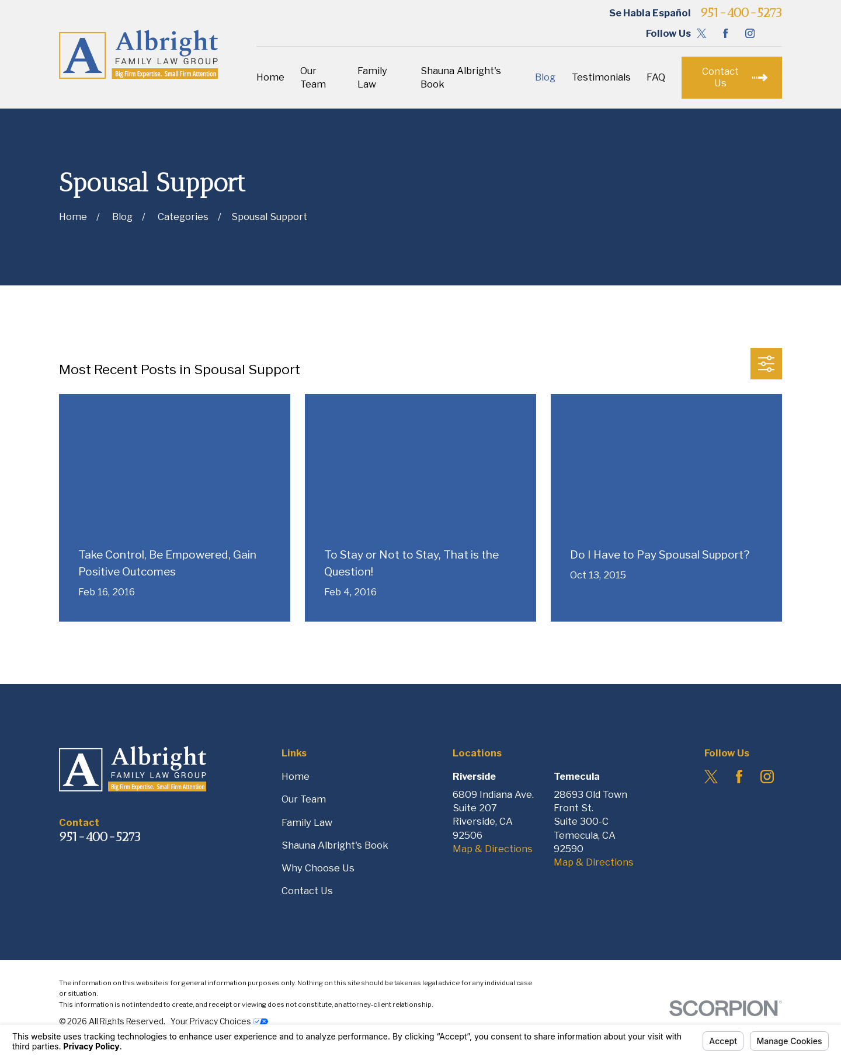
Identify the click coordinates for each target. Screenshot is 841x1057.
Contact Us (307, 890)
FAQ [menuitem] (656, 77)
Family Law (307, 822)
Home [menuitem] (270, 77)
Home (296, 776)
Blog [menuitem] (545, 77)
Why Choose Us (318, 868)
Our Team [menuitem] (313, 77)
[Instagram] (750, 33)
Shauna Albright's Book (335, 845)
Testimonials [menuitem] (601, 77)
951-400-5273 (741, 12)
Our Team (304, 799)
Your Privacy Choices (219, 1021)
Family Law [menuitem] (372, 77)
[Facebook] (725, 33)
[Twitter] (701, 33)
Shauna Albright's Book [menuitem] (460, 77)
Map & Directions (493, 848)
